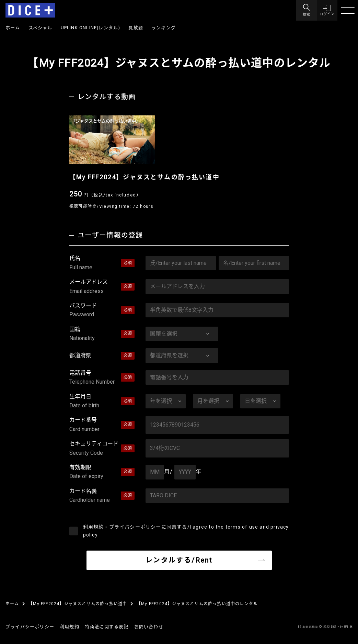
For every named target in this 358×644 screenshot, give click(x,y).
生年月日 (102, 401)
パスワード (102, 310)
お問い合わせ (148, 626)
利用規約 (93, 527)
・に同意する (186, 531)
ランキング (163, 27)
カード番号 (102, 425)
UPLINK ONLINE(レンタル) (90, 27)
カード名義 (102, 496)
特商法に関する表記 (107, 626)
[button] (327, 10)
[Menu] (306, 10)
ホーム (12, 27)
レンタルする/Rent (179, 560)
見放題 (135, 27)
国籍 (102, 334)
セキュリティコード (102, 448)
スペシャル (40, 27)
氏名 (102, 263)
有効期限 (102, 472)
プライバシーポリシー (135, 527)
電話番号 (102, 378)
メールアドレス (102, 287)
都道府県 (80, 355)
